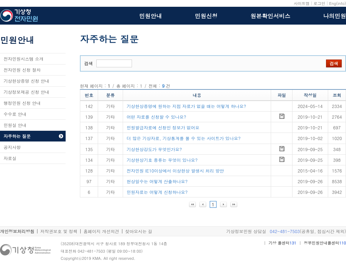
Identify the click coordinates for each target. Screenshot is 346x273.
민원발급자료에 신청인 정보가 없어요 (163, 127)
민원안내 (150, 16)
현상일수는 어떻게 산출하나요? (157, 181)
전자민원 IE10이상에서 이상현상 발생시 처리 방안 (175, 171)
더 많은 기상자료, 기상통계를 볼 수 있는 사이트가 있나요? (184, 138)
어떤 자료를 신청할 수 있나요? (156, 117)
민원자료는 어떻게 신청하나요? (157, 192)
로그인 (319, 3)
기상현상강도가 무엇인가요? (154, 149)
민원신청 (206, 16)
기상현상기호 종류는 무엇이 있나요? (162, 160)
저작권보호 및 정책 (58, 231)
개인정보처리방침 (17, 231)
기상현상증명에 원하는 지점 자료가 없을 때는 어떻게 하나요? (186, 106)
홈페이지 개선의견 (101, 231)
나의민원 (334, 16)
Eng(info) (337, 3)
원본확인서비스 (270, 16)
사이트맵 (302, 3)
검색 (88, 63)
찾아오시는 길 (138, 231)
